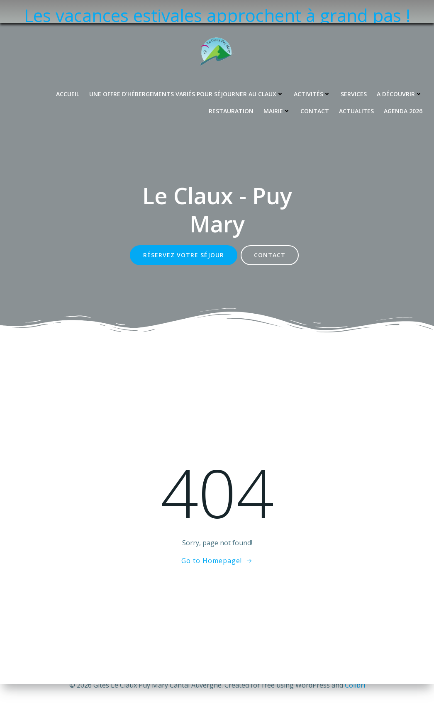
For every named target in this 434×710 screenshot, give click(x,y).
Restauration (231, 88)
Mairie (276, 88)
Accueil (67, 71)
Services (354, 71)
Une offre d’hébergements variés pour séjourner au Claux (186, 71)
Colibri (355, 685)
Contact (314, 88)
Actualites (356, 88)
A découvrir (399, 71)
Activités (312, 71)
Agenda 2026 (403, 88)
